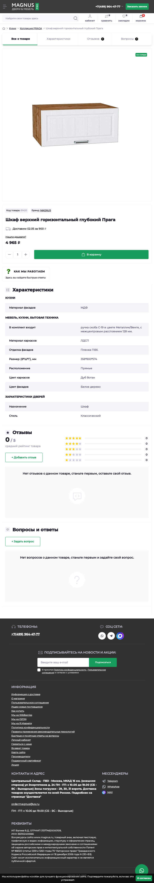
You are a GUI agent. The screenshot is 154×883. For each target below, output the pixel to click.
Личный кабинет (21, 740)
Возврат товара (20, 748)
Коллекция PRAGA (31, 28)
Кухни (12, 28)
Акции (15, 764)
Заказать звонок (137, 6)
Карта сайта (18, 752)
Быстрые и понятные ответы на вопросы (35, 735)
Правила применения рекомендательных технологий (43, 731)
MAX (110, 792)
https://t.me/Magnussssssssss (111, 635)
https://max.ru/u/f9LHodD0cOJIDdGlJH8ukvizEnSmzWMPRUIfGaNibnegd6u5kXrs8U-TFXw (120, 636)
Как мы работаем (29, 271)
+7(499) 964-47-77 (25, 634)
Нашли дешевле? (15, 236)
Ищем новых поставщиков (27, 706)
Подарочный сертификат (26, 760)
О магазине (18, 698)
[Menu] (5, 6)
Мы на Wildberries (21, 715)
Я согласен (144, 878)
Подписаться (103, 662)
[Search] (75, 18)
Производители (20, 756)
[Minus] (9, 254)
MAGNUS (45, 210)
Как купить (17, 710)
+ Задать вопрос (23, 541)
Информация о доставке (25, 694)
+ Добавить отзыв (24, 457)
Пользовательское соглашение (30, 702)
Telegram (112, 781)
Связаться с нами (21, 744)
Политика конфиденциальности (70, 670)
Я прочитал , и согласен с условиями (74, 671)
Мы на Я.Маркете (21, 723)
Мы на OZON (18, 719)
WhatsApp (113, 786)
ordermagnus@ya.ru (25, 804)
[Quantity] (17, 254)
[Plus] (25, 254)
